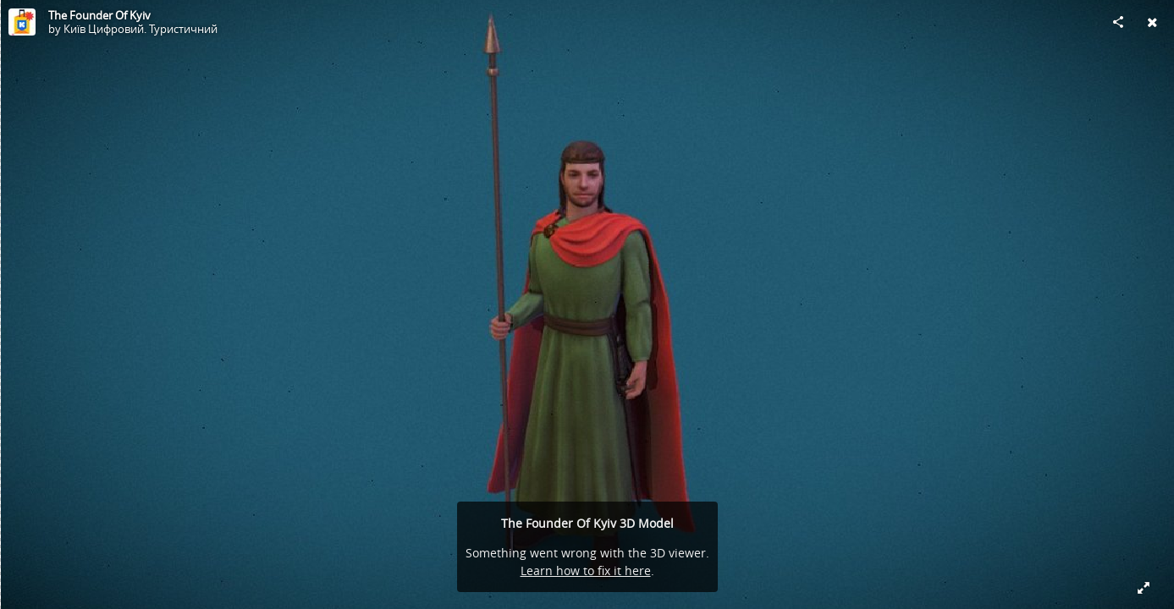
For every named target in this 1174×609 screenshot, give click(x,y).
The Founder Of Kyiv (99, 15)
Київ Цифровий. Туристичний (140, 28)
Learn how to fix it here (586, 570)
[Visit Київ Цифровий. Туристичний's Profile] (22, 22)
